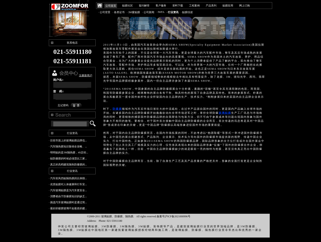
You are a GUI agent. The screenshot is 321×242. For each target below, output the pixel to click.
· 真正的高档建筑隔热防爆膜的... (68, 164)
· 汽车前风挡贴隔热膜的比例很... (68, 178)
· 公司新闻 (148, 12)
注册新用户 (85, 75)
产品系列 (211, 5)
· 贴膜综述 (187, 12)
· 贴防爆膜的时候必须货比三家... (68, 158)
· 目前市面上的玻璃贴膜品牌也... (68, 140)
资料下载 (177, 5)
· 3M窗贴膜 (133, 12)
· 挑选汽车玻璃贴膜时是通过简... (68, 202)
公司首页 (110, 5)
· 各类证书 (119, 12)
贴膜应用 (227, 5)
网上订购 (244, 5)
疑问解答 (144, 5)
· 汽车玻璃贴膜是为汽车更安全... (68, 190)
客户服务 (161, 5)
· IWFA (160, 12)
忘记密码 (63, 105)
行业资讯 (72, 133)
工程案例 (194, 5)
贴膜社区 (127, 5)
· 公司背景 (104, 12)
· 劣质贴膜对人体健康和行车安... (68, 184)
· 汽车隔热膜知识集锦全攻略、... (68, 146)
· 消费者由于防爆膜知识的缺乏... (68, 196)
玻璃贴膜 (225, 112)
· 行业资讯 (173, 12)
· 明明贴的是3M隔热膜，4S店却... (68, 152)
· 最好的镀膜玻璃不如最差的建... (68, 208)
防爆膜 (117, 108)
